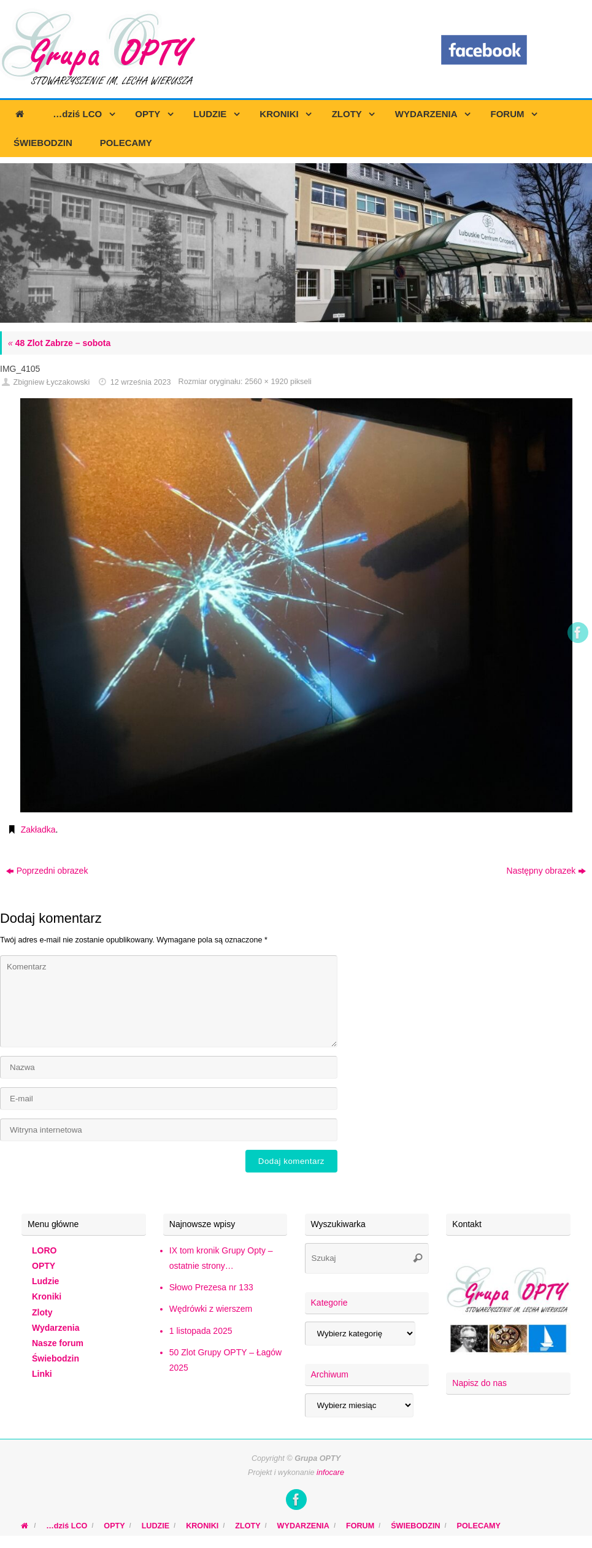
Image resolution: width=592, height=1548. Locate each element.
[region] (296, 243)
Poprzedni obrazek (47, 871)
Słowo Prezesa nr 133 (211, 1287)
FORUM (360, 1526)
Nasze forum (57, 1343)
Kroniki (46, 1296)
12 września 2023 (140, 382)
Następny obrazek (546, 871)
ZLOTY (247, 1526)
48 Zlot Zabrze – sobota (59, 343)
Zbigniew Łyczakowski (51, 382)
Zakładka (38, 829)
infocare (330, 1472)
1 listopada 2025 (201, 1331)
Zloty (42, 1312)
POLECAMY (479, 1526)
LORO (44, 1250)
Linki (42, 1374)
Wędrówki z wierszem (210, 1309)
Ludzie (45, 1281)
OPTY (43, 1266)
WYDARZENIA (303, 1526)
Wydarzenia (56, 1328)
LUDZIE (155, 1526)
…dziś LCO (66, 1526)
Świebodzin (55, 1358)
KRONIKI (202, 1526)
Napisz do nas (479, 1383)
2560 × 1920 (266, 381)
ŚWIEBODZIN (415, 1526)
